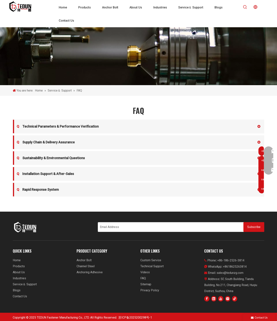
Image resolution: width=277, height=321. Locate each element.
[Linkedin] (213, 298)
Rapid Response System (38, 190)
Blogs (16, 290)
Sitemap (145, 284)
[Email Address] (170, 227)
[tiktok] (234, 298)
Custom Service (150, 260)
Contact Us (20, 296)
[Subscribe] (253, 227)
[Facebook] (206, 298)
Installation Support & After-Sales (45, 174)
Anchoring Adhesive (90, 272)
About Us (19, 272)
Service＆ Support (25, 284)
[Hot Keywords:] (245, 7)
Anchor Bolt (84, 260)
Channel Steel (86, 266)
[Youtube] (220, 298)
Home (17, 260)
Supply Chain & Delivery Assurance (46, 142)
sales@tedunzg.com (230, 273)
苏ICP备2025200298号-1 (135, 317)
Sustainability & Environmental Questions (51, 158)
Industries (19, 278)
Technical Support (152, 266)
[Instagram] (227, 298)
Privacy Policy (149, 290)
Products (19, 266)
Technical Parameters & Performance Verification (58, 126)
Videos (145, 272)
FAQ (143, 278)
